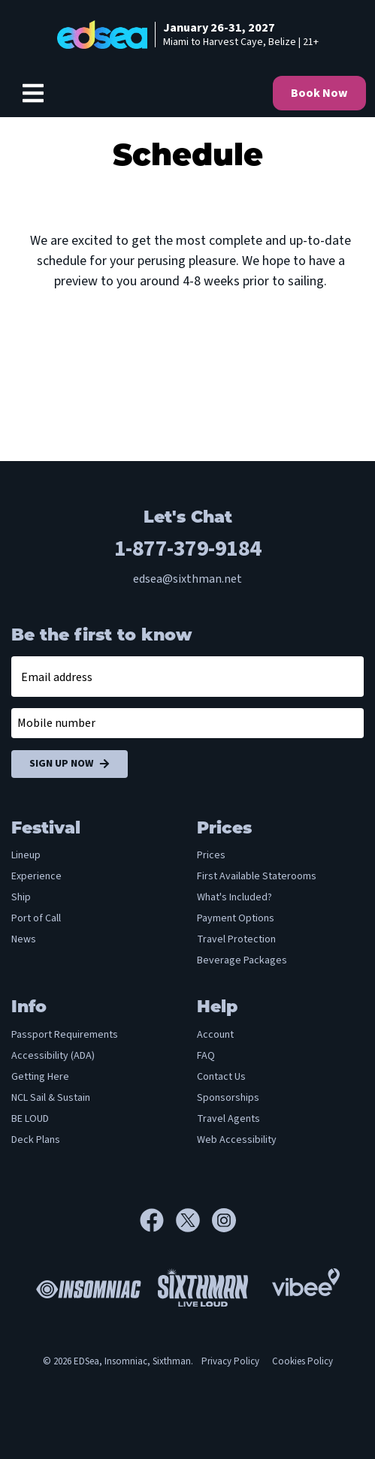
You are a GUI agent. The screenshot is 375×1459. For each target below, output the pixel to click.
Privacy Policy (230, 1361)
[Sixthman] (203, 1287)
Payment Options (235, 918)
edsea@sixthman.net (187, 579)
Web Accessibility (237, 1139)
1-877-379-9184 (188, 548)
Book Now (319, 93)
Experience (36, 876)
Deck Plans (35, 1139)
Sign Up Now (69, 764)
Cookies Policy (302, 1361)
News (23, 939)
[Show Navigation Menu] (33, 93)
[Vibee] (306, 1278)
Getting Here (40, 1076)
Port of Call (36, 918)
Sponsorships (228, 1097)
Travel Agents (228, 1118)
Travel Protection (236, 939)
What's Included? (234, 897)
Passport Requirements (64, 1034)
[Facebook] (158, 1220)
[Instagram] (224, 1220)
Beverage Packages (242, 960)
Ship (21, 897)
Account (215, 1034)
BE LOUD (30, 1118)
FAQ (206, 1055)
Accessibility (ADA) (53, 1055)
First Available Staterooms (256, 876)
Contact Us (221, 1076)
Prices (211, 855)
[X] (194, 1220)
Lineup (26, 855)
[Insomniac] (85, 1287)
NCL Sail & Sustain (50, 1097)
